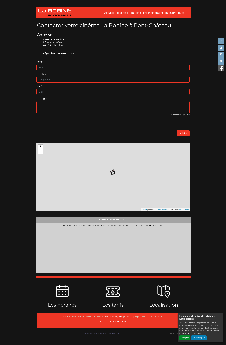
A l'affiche (135, 12)
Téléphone (42, 74)
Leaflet (144, 210)
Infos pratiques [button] (175, 12)
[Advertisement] (113, 249)
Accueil (109, 12)
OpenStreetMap (162, 210)
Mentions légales (114, 316)
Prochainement (153, 12)
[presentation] (59, 124)
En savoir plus (199, 338)
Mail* (39, 86)
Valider (183, 133)
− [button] (41, 151)
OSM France (184, 210)
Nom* (39, 61)
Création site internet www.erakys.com (102, 333)
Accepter (185, 338)
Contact (128, 316)
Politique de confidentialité (113, 321)
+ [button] (41, 147)
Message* (41, 98)
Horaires (121, 12)
